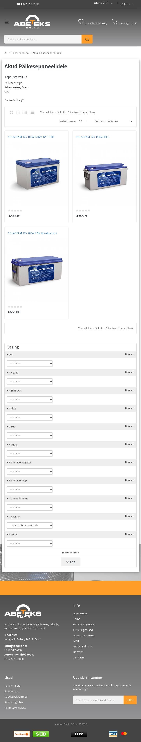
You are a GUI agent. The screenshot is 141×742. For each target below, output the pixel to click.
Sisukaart (78, 657)
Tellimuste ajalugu (15, 707)
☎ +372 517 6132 (28, 4)
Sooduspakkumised (16, 696)
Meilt (76, 641)
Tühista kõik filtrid (70, 552)
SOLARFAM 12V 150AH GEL (92, 137)
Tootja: (70, 534)
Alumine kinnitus (70, 498)
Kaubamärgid (12, 685)
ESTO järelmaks (82, 646)
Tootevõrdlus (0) (14, 100)
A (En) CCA (70, 390)
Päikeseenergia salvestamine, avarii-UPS (16, 87)
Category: (70, 516)
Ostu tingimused (83, 630)
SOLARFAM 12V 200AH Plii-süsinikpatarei (32, 233)
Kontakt (78, 652)
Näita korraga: (67, 121)
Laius (70, 426)
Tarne (76, 619)
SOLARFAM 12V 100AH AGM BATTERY (31, 137)
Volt (70, 354)
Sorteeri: (100, 121)
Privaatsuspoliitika (84, 635)
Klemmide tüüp (70, 480)
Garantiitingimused (84, 624)
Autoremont (80, 613)
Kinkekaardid (11, 691)
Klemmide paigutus (70, 462)
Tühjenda (129, 354)
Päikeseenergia (20, 53)
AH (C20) (70, 372)
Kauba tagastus (13, 702)
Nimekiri (32, 112)
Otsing (70, 562)
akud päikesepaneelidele (47, 53)
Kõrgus (70, 444)
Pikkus (70, 408)
